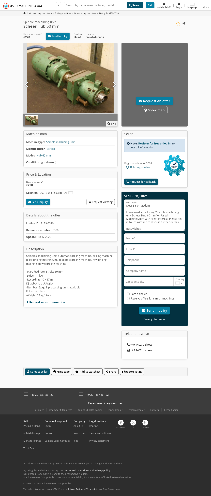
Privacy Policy (75, 489)
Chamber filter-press (60, 409)
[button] (206, 5)
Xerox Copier (171, 409)
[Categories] (58, 5)
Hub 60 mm (43, 155)
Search (135, 5)
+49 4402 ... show (139, 344)
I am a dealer (139, 294)
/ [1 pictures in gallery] (111, 124)
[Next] (114, 85)
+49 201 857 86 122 (41, 395)
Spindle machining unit (60, 142)
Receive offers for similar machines (152, 298)
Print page (61, 371)
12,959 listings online (137, 167)
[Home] (40, 13)
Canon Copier (114, 409)
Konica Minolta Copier (90, 409)
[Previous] (27, 85)
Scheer (51, 149)
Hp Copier (38, 409)
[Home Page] (24, 13)
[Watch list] (164, 5)
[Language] (192, 5)
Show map (154, 110)
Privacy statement (154, 319)
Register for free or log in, (154, 143)
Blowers (154, 409)
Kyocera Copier (136, 409)
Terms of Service (94, 489)
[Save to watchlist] (178, 24)
